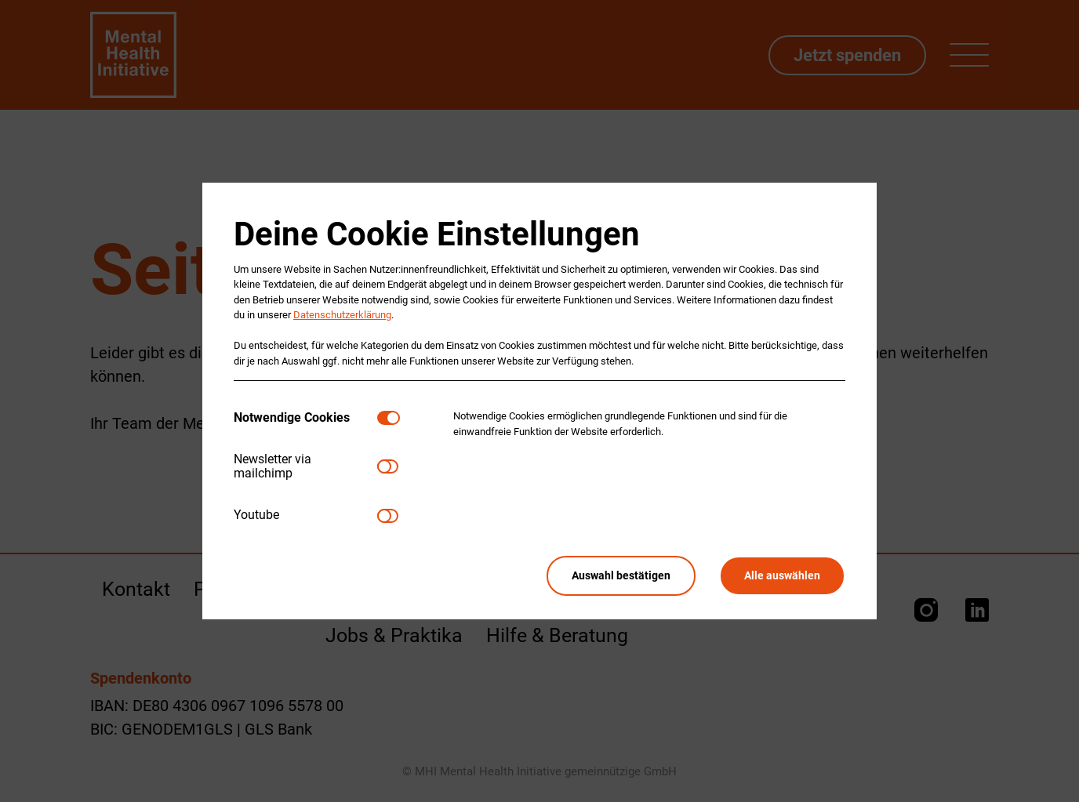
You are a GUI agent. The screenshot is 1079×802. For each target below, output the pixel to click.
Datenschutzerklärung (342, 315)
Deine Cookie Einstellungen (437, 234)
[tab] (305, 417)
